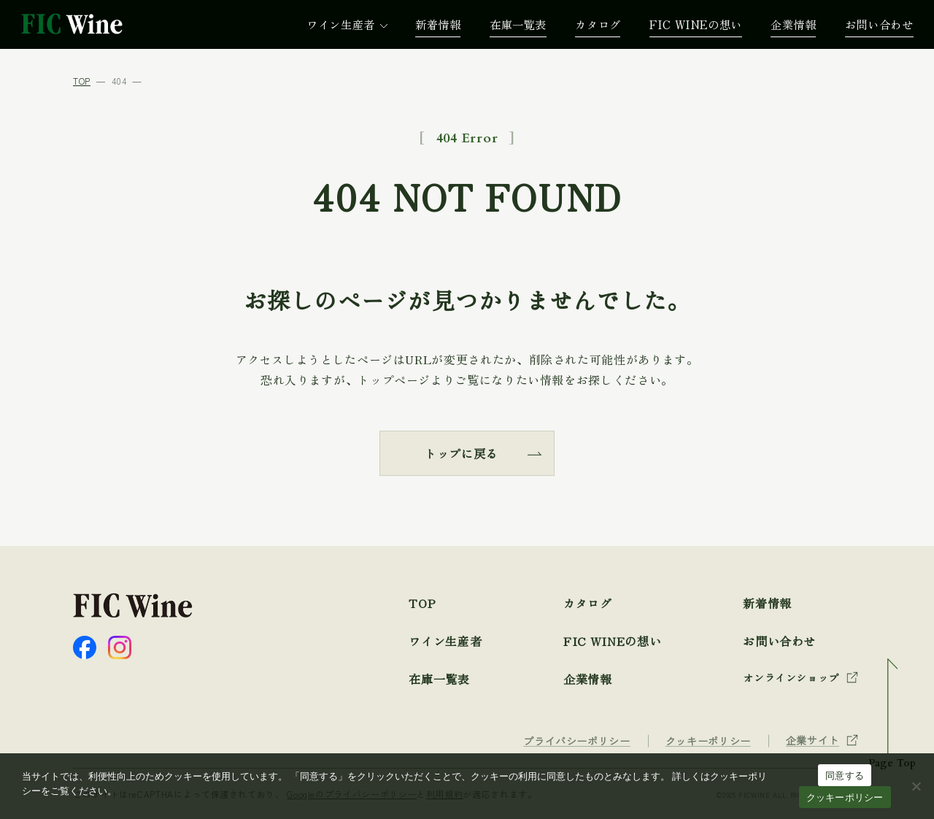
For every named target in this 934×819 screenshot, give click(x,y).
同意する (844, 775)
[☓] (915, 786)
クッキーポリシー (845, 797)
